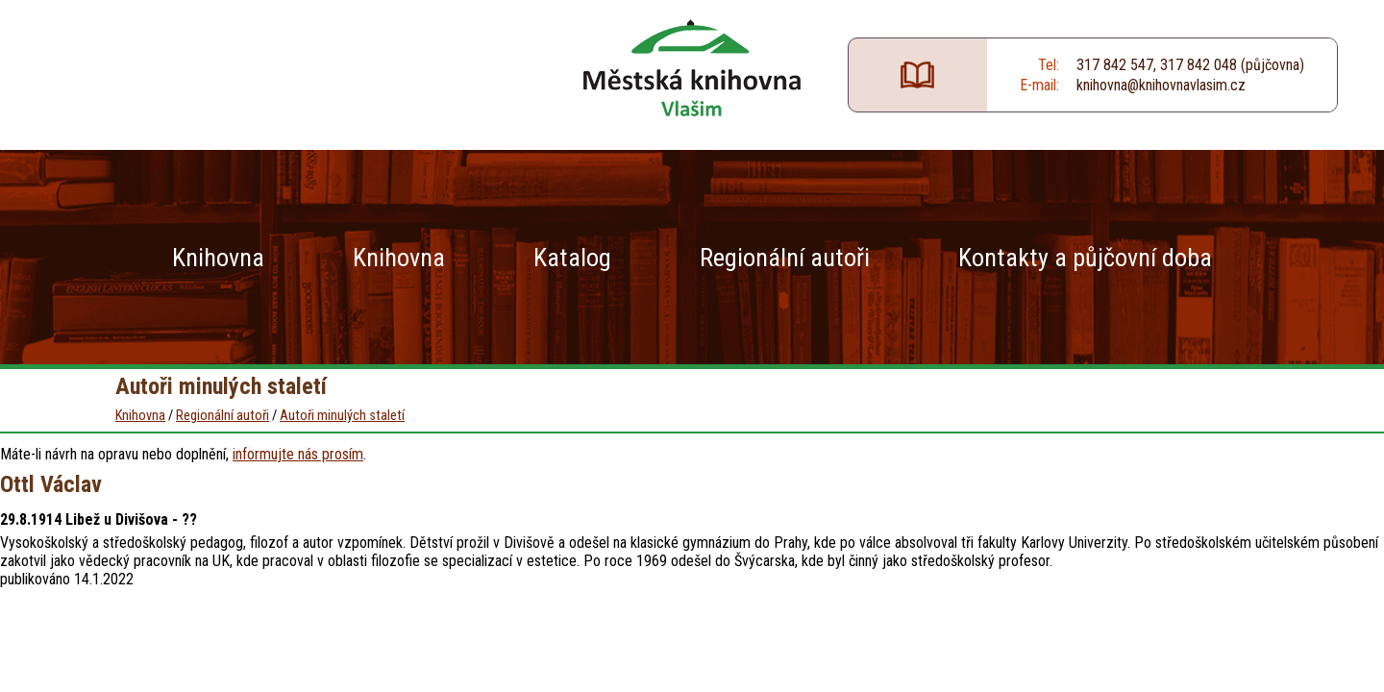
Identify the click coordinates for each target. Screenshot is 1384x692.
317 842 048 (1198, 65)
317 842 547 (1114, 65)
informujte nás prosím (298, 454)
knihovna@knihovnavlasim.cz (1161, 85)
